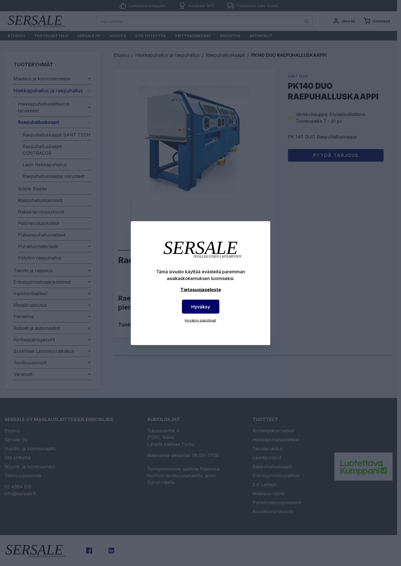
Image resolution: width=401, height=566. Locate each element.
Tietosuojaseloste (200, 289)
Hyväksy (200, 306)
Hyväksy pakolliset (200, 320)
